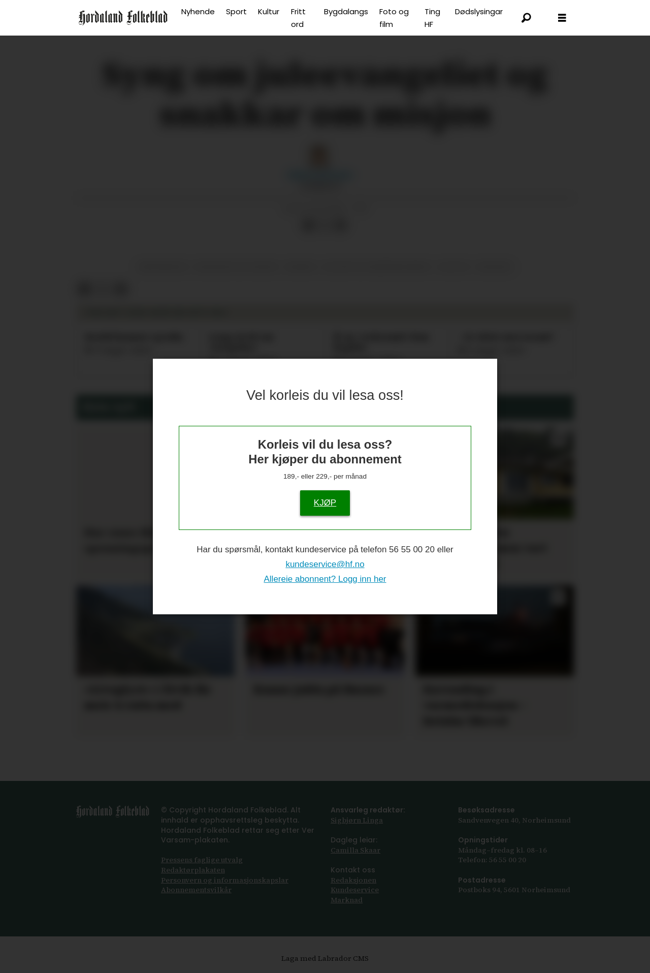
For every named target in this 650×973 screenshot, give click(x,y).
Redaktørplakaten (193, 870)
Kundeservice (355, 890)
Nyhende (198, 11)
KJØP (325, 503)
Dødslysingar (479, 11)
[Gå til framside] (123, 18)
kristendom (162, 267)
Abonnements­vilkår (196, 890)
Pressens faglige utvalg (202, 860)
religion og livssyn (236, 267)
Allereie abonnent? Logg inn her (325, 579)
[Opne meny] (562, 18)
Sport (236, 11)
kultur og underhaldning (377, 267)
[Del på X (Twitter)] (324, 225)
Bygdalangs (346, 11)
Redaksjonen (353, 880)
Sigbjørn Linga (357, 820)
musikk (300, 267)
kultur (453, 267)
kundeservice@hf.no (324, 564)
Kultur (268, 11)
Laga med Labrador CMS (325, 958)
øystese (494, 267)
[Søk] (526, 18)
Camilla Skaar (355, 850)
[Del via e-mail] (340, 225)
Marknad (347, 900)
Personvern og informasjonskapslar (224, 880)
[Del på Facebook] (308, 225)
